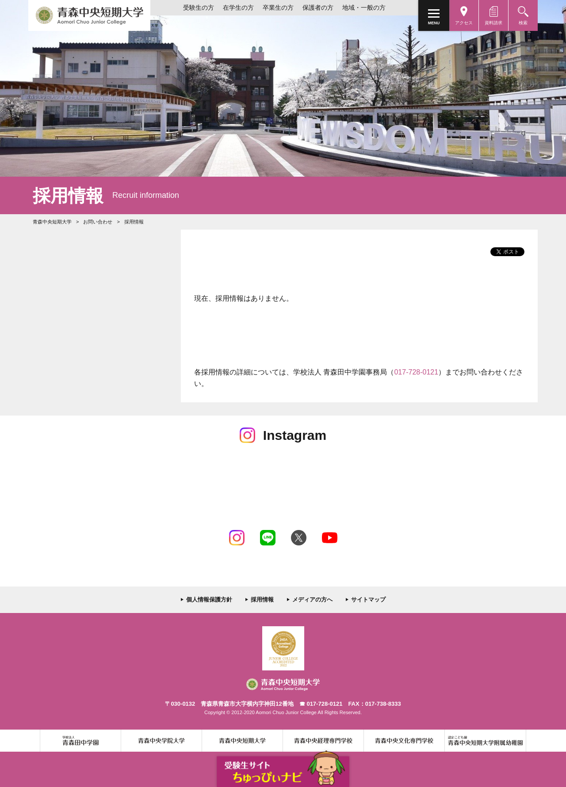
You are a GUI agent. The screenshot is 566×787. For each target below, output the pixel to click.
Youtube (329, 537)
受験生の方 (198, 7)
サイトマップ (368, 599)
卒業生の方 (278, 7)
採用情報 (262, 599)
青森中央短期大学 (89, 15)
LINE (267, 537)
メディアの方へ (312, 599)
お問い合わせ (97, 221)
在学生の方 (238, 7)
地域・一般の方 (364, 7)
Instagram (237, 537)
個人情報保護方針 (209, 599)
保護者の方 (317, 7)
